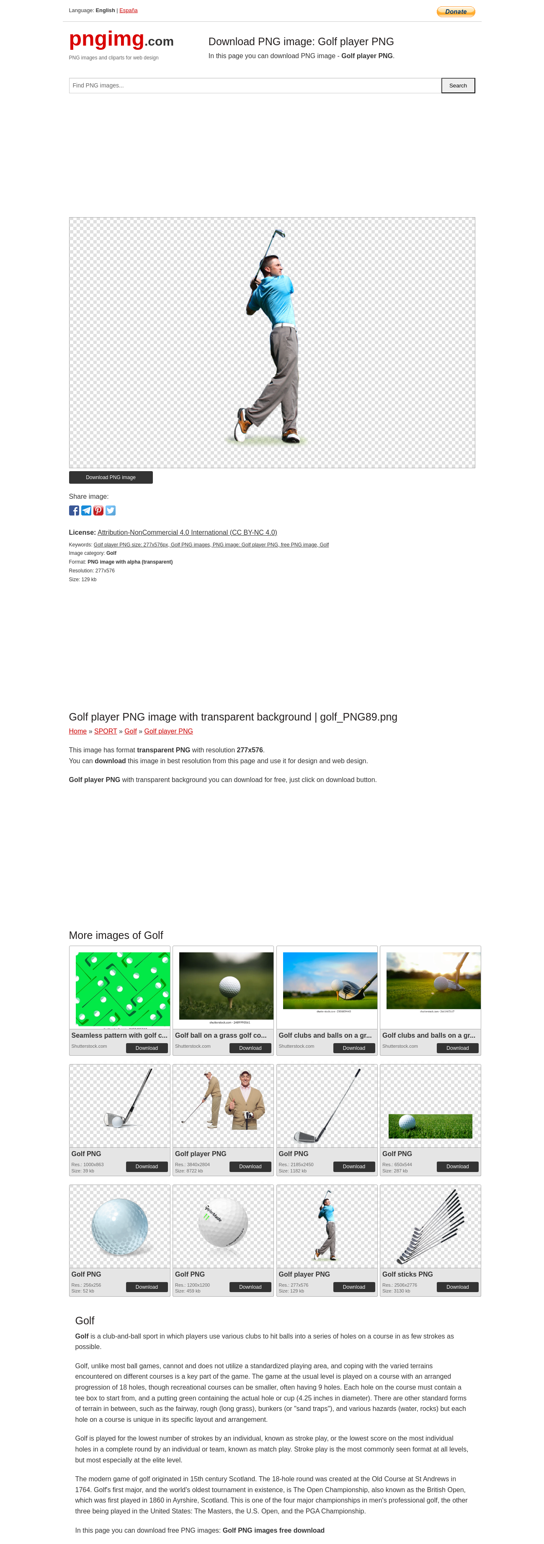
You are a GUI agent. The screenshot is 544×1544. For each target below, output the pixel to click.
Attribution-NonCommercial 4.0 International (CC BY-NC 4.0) (187, 532)
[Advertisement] (272, 158)
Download (147, 1048)
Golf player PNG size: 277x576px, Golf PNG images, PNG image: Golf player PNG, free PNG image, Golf (211, 545)
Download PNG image (111, 477)
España (128, 10)
